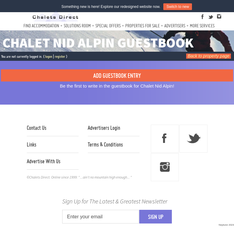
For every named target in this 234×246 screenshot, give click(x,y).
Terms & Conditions (105, 144)
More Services (202, 26)
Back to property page (208, 56)
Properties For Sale (142, 26)
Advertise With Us (43, 161)
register (60, 56)
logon (48, 56)
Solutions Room (77, 26)
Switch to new (177, 7)
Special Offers (108, 26)
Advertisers (174, 26)
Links (31, 144)
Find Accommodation (41, 26)
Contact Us (36, 127)
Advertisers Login (104, 127)
